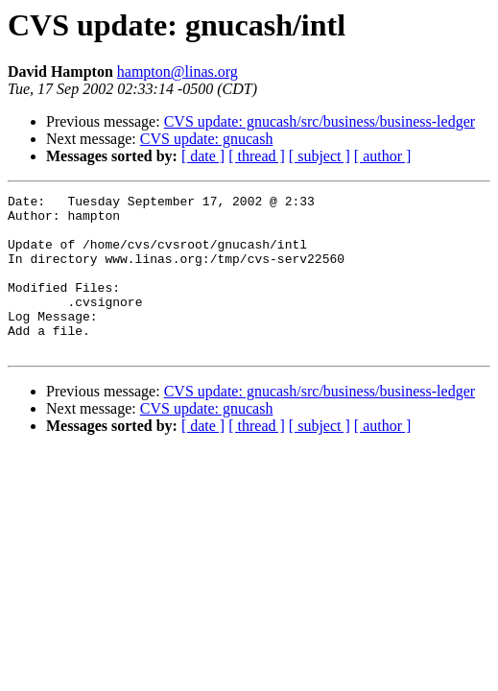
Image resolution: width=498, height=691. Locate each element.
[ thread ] (256, 156)
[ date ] (203, 156)
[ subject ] (319, 156)
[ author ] (383, 156)
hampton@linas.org (177, 71)
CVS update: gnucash (206, 139)
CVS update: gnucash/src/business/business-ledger (319, 121)
